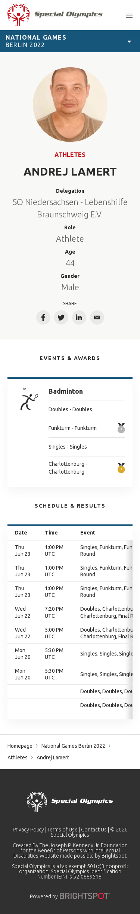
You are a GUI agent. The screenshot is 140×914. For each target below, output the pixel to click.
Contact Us (94, 830)
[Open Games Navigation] (129, 41)
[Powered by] (85, 896)
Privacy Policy (28, 830)
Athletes (70, 154)
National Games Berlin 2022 (73, 746)
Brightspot (114, 856)
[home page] (55, 15)
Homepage (19, 746)
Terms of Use (62, 830)
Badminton (66, 391)
